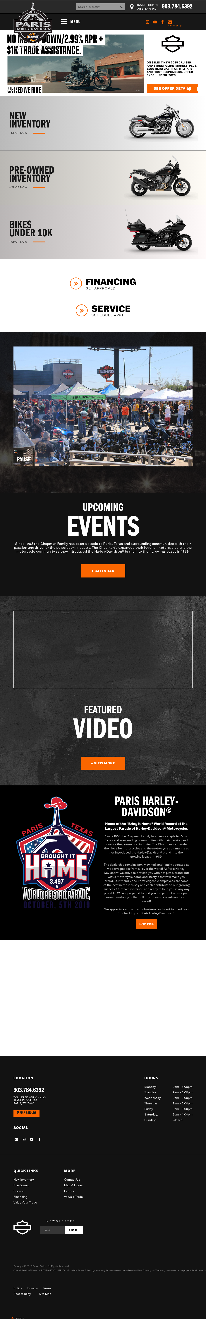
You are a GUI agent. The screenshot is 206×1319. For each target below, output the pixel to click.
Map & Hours (26, 1113)
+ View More (108, 763)
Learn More (146, 924)
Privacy (32, 1288)
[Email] (61, 1230)
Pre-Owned (21, 1185)
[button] (188, 88)
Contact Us (72, 1179)
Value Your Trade (25, 1202)
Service (18, 1191)
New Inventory (23, 1179)
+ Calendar (108, 570)
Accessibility (22, 1294)
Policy (17, 1288)
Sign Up (73, 1230)
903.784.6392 (28, 1090)
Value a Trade (73, 1197)
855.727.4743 (29, 1097)
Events (69, 1191)
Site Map (45, 1294)
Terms (47, 1288)
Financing (20, 1197)
